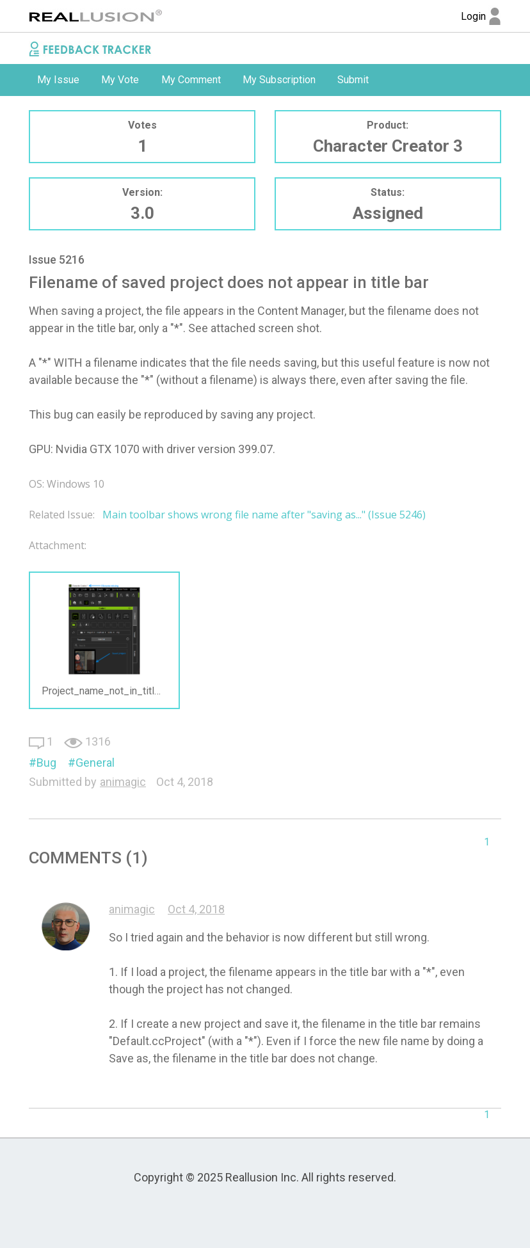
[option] (58, 80)
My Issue (58, 80)
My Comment (191, 80)
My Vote (120, 80)
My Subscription (279, 80)
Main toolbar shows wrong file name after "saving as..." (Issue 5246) (264, 515)
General (95, 762)
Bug (46, 762)
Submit (353, 80)
